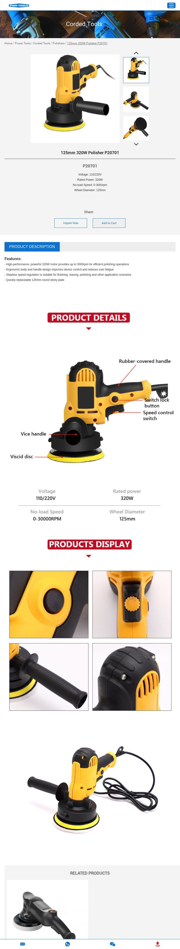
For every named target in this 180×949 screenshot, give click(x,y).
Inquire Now (70, 223)
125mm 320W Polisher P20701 (87, 43)
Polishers (59, 43)
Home (8, 43)
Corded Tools (41, 43)
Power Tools (23, 43)
